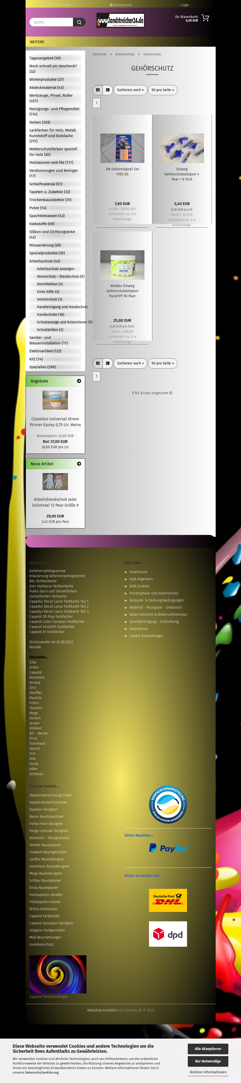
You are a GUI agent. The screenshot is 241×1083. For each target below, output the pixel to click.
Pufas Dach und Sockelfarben (53, 591)
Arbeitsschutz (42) (44, 261)
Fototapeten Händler (46, 895)
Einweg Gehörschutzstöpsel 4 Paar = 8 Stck (181, 174)
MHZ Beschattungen (45, 937)
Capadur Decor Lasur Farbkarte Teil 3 (59, 611)
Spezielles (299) (42, 367)
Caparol (35, 672)
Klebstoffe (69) (41, 224)
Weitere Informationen (208, 1072)
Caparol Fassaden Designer (51, 923)
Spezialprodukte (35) (47, 253)
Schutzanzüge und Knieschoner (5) (59, 322)
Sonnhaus (37, 743)
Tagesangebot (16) (45, 58)
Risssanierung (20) (45, 245)
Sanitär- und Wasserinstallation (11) (48, 340)
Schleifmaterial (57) (45, 184)
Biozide (35, 647)
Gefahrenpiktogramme (47, 571)
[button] (98, 90)
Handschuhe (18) (50, 314)
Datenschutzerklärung (42, 1072)
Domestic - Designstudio (49, 838)
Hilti (32, 759)
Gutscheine (138, 629)
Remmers (37, 677)
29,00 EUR (55, 516)
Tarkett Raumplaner (45, 845)
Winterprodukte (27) (46, 79)
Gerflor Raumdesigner (46, 859)
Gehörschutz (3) (49, 299)
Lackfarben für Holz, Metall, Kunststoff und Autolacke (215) (53, 135)
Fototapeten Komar (45, 902)
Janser (34, 723)
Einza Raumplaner (43, 888)
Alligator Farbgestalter (47, 930)
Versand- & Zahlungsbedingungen (156, 600)
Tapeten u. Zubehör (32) (49, 192)
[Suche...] (79, 22)
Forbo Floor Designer (46, 824)
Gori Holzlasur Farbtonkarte (51, 586)
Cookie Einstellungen (146, 636)
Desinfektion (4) (50, 284)
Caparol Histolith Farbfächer (52, 627)
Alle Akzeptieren (208, 1049)
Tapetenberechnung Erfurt (50, 795)
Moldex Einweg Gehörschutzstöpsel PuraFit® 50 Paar (122, 291)
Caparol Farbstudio (44, 916)
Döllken (35, 728)
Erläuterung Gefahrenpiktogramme (57, 576)
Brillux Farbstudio (43, 909)
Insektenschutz (41, 944)
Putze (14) (37, 208)
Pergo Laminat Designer (48, 831)
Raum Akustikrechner (46, 816)
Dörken (35, 718)
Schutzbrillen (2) (50, 330)
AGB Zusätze (139, 586)
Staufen (35, 708)
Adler (33, 769)
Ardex (33, 667)
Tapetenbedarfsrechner (48, 802)
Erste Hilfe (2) (48, 292)
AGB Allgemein (141, 579)
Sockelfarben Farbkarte (48, 596)
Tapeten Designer (43, 809)
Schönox (36, 774)
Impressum (138, 572)
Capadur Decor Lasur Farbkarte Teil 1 (58, 601)
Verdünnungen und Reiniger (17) (53, 173)
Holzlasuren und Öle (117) (51, 162)
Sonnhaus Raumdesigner (49, 866)
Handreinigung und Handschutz (59, 307)
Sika (32, 662)
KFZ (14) (36, 359)
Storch (34, 748)
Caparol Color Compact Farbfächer (57, 622)
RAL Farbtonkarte (43, 581)
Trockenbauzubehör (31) (50, 199)
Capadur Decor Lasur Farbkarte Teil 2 (59, 606)
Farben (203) (39, 122)
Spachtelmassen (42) (47, 215)
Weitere (37, 42)
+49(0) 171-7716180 (57, 5)
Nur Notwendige (208, 1061)
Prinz (33, 738)
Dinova (35, 682)
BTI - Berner (38, 733)
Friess (34, 703)
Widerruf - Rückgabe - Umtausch (155, 607)
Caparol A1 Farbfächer (46, 632)
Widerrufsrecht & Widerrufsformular (158, 614)
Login (184, 5)
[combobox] (130, 90)
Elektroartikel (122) (45, 351)
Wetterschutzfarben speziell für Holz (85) (53, 152)
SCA (32, 754)
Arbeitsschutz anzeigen (55, 269)
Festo (33, 764)
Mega (33, 713)
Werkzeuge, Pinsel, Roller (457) (51, 98)
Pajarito (35, 698)
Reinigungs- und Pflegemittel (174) (54, 111)
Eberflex (35, 693)
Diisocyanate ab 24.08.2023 (51, 642)
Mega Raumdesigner (45, 873)
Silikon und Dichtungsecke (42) (52, 234)
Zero (32, 688)
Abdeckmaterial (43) (46, 87)
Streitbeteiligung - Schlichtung (154, 622)
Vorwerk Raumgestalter (48, 852)
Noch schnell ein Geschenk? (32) (53, 69)
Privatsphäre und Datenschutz (153, 593)
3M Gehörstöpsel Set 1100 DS (122, 171)
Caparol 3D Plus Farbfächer (51, 616)
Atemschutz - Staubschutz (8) (59, 276)
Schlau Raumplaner (45, 880)
